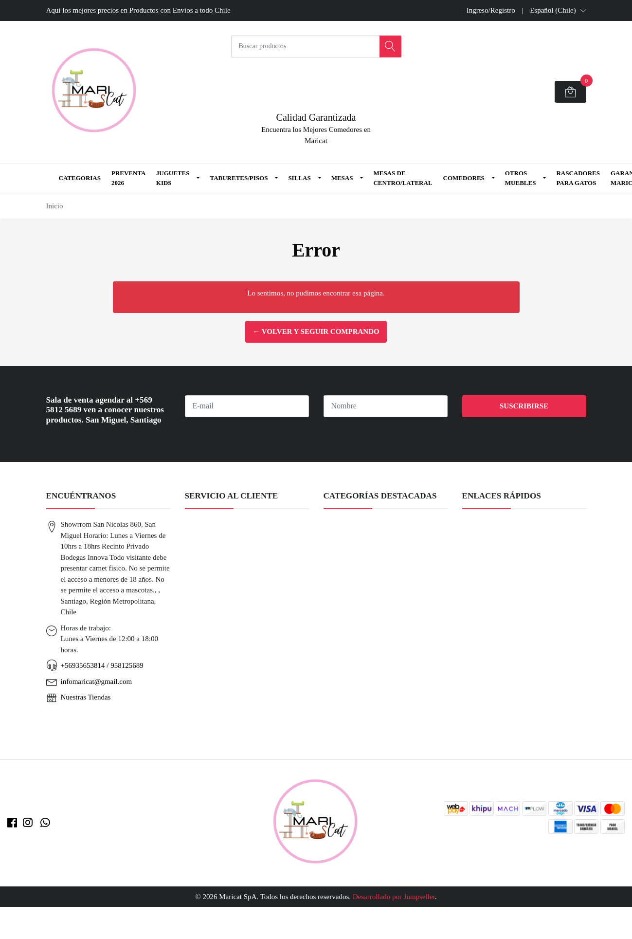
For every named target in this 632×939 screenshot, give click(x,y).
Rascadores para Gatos (578, 177)
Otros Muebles (520, 177)
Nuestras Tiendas (86, 697)
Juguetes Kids (173, 177)
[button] (558, 10)
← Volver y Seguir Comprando (316, 331)
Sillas (299, 178)
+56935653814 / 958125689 (102, 665)
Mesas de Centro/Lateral (402, 177)
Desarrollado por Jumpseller (394, 897)
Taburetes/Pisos (239, 178)
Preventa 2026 (128, 177)
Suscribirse (524, 406)
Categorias (80, 178)
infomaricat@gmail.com (96, 681)
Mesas (342, 178)
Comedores (464, 178)
